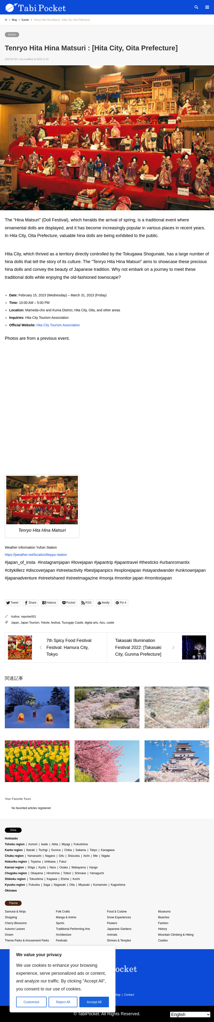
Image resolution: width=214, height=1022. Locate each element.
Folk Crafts (63, 911)
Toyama (36, 861)
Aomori (33, 844)
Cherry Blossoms (16, 923)
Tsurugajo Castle (72, 622)
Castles (163, 940)
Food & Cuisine (117, 911)
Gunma (56, 850)
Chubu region (14, 856)
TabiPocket (88, 1013)
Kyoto (42, 867)
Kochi (76, 879)
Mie (95, 856)
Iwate (44, 844)
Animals (112, 934)
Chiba (68, 850)
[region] (62, 979)
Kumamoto (100, 884)
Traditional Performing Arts (73, 929)
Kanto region (14, 850)
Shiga (31, 867)
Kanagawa (107, 850)
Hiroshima (53, 873)
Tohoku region (15, 844)
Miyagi (66, 844)
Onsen (9, 934)
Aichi (86, 856)
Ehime (65, 879)
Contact (129, 994)
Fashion (163, 923)
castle (110, 622)
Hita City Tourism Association (58, 325)
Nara (53, 867)
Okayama (37, 873)
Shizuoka (74, 856)
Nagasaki (60, 884)
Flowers (112, 923)
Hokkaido (11, 838)
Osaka (63, 867)
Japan (15, 622)
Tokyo (93, 850)
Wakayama (78, 867)
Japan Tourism (29, 622)
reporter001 (28, 616)
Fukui (62, 861)
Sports (60, 923)
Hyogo (93, 867)
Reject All (63, 1002)
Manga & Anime (66, 917)
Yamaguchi (97, 873)
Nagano (50, 856)
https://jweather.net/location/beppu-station (36, 555)
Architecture (63, 934)
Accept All (94, 1002)
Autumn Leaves (15, 929)
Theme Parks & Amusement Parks (27, 940)
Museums (164, 911)
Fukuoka (34, 884)
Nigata (105, 856)
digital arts (91, 622)
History (162, 929)
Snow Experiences (119, 917)
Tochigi (42, 850)
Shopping (11, 917)
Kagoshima (118, 884)
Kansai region (14, 867)
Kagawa (52, 879)
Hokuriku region (16, 861)
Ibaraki (30, 850)
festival (55, 622)
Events (12, 34)
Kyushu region (15, 884)
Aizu (102, 622)
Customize (31, 1002)
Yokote (45, 622)
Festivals (61, 940)
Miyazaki (84, 884)
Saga (46, 884)
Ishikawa (50, 861)
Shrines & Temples (119, 940)
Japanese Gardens (119, 929)
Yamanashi (34, 856)
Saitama (81, 850)
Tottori (67, 873)
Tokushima (36, 879)
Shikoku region (15, 879)
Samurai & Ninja (15, 911)
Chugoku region (16, 873)
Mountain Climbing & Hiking (176, 934)
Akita (55, 844)
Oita (72, 884)
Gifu (61, 856)
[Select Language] (190, 1014)
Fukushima (81, 844)
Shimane (80, 873)
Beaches (164, 917)
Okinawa (11, 890)
